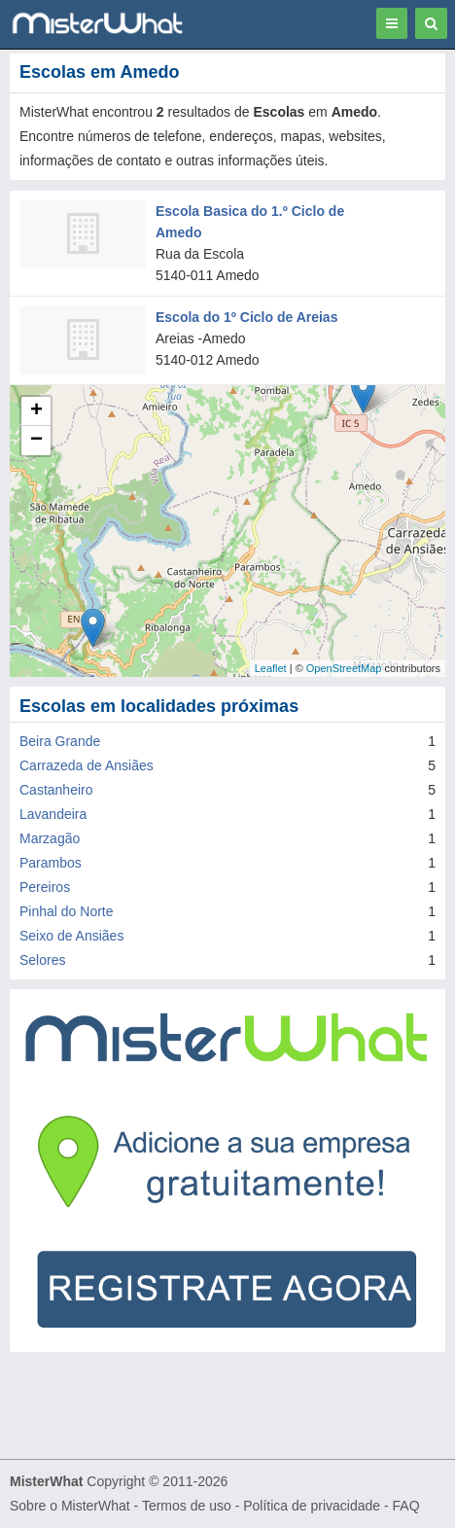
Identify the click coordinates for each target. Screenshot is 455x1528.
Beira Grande (59, 741)
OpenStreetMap (344, 668)
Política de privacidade (311, 1505)
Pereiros (44, 887)
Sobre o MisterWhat (70, 1505)
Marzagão (49, 838)
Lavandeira (53, 814)
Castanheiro (56, 790)
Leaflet (271, 668)
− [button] (36, 440)
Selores (42, 960)
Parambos (50, 863)
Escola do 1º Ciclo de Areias (246, 317)
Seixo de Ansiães (71, 935)
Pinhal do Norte (66, 911)
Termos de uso (186, 1505)
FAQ (406, 1505)
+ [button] (36, 411)
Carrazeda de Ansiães (86, 765)
